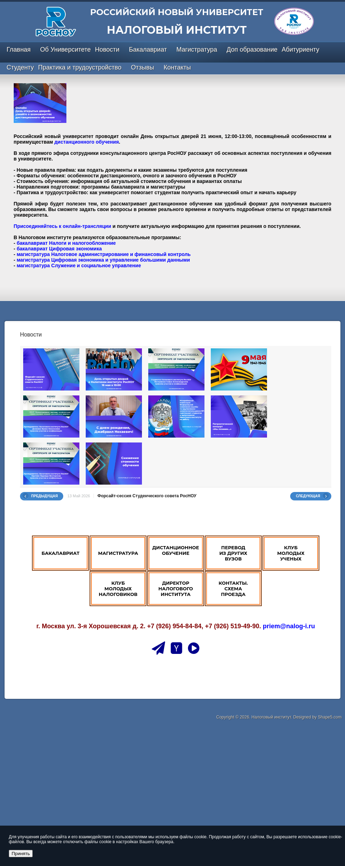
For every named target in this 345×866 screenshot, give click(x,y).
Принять (21, 853)
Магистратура (196, 49)
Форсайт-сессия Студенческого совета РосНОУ (146, 495)
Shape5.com (329, 717)
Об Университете (65, 49)
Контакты (177, 67)
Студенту (20, 67)
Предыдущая (44, 496)
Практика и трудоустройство (80, 67)
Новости (107, 49)
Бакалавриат (148, 49)
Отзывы (142, 67)
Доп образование (252, 49)
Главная (19, 49)
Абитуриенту (300, 49)
